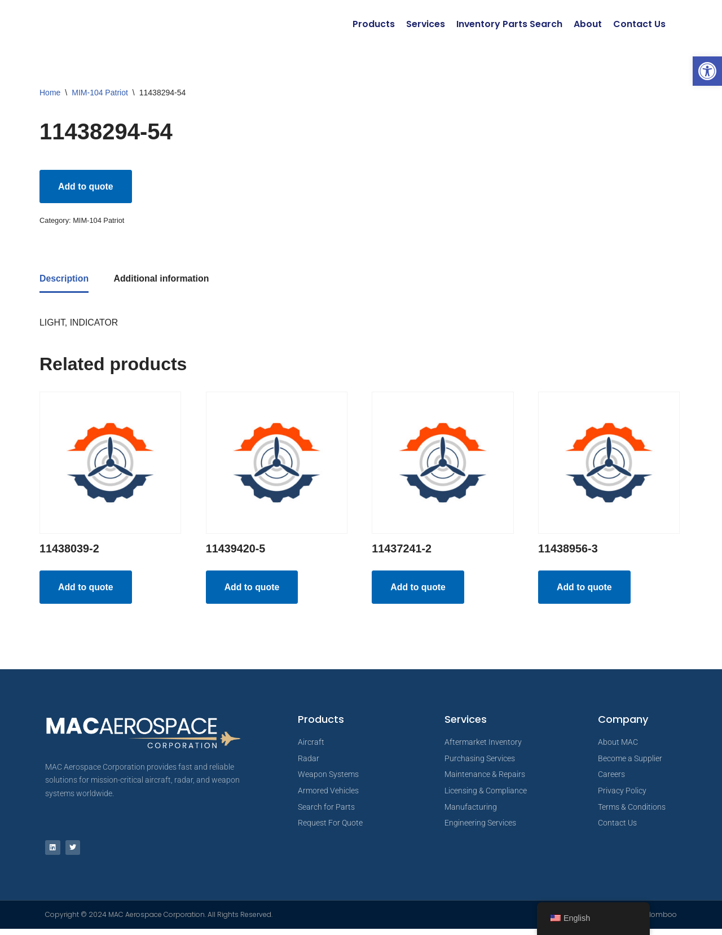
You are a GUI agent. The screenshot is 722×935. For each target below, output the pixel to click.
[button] (707, 71)
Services (424, 23)
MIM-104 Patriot (100, 92)
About (588, 23)
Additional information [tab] (162, 280)
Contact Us (639, 23)
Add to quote (86, 186)
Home (49, 92)
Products (372, 23)
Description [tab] (64, 280)
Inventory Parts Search (509, 23)
